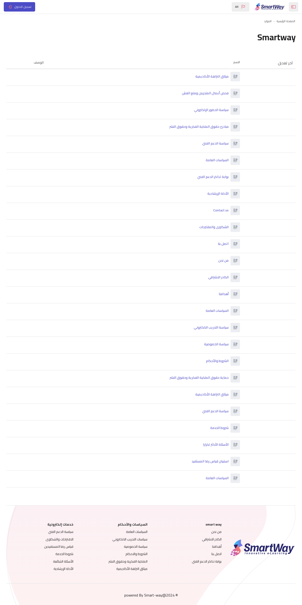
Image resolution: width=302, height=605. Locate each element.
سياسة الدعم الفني (213, 143)
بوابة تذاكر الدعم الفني (210, 177)
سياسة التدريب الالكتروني (209, 327)
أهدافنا (221, 294)
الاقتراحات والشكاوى (66, 539)
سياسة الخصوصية (214, 344)
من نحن (221, 260)
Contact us (218, 210)
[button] (240, 7)
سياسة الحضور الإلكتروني (209, 110)
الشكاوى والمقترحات (211, 227)
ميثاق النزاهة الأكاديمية (209, 76)
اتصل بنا (221, 244)
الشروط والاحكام (136, 554)
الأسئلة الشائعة (69, 561)
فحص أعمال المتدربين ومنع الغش (203, 93)
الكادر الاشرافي (216, 277)
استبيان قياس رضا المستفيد (208, 461)
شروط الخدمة (217, 428)
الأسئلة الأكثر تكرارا (213, 444)
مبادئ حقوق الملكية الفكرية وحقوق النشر (196, 127)
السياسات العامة (215, 160)
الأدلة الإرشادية (215, 193)
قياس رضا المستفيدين (65, 546)
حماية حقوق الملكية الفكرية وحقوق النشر (197, 378)
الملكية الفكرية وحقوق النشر (128, 561)
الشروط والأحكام (215, 361)
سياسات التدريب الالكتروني (129, 539)
